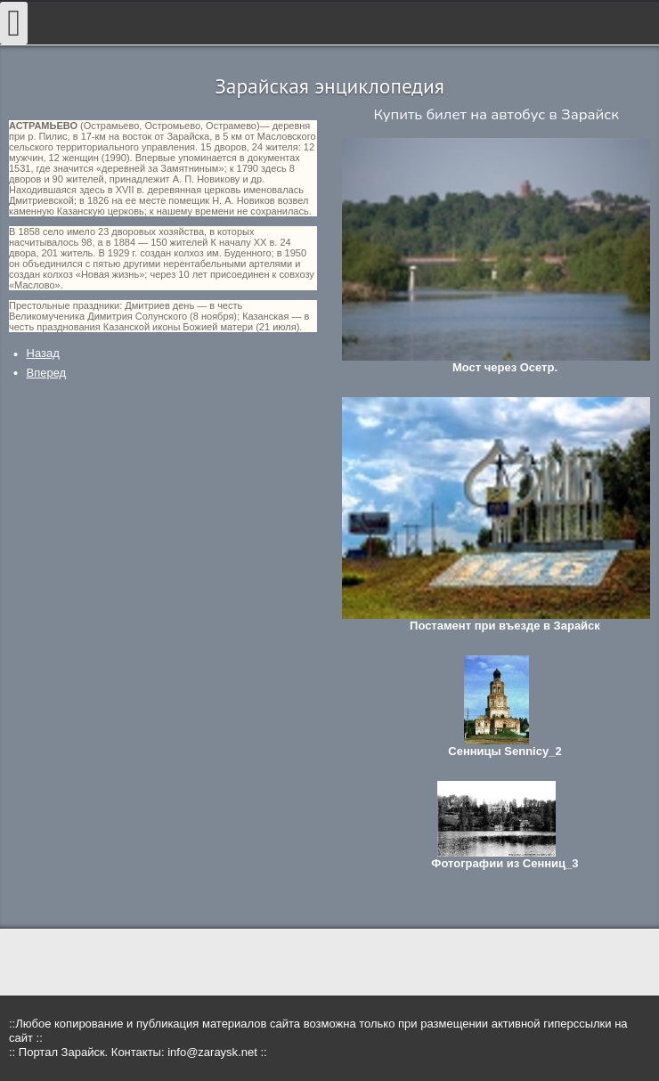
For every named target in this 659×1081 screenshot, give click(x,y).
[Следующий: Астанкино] (47, 372)
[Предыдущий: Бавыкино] (43, 353)
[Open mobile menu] (14, 23)
